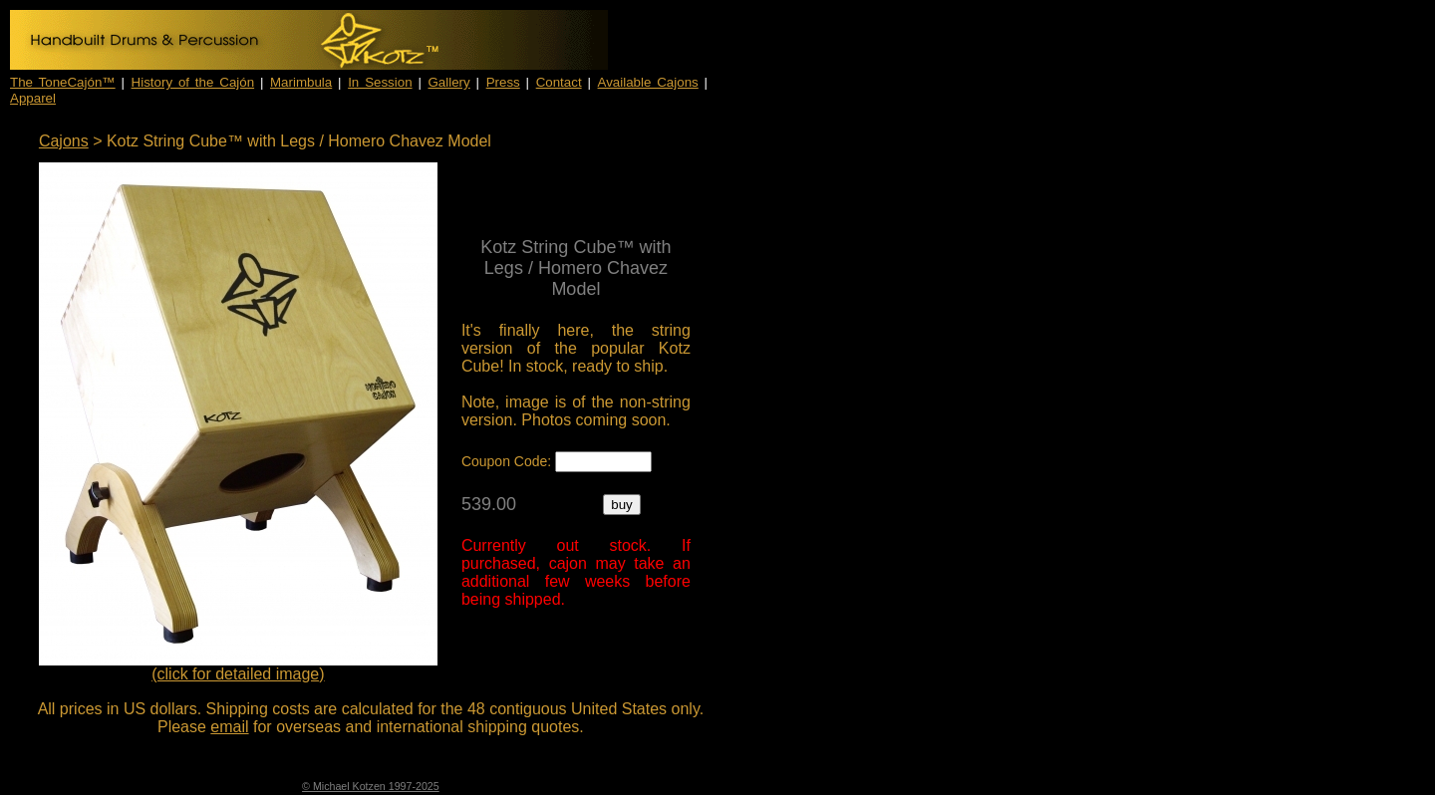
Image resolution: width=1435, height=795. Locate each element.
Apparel (33, 98)
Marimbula (301, 82)
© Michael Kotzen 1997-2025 (370, 786)
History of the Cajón (193, 82)
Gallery (449, 82)
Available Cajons (648, 82)
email (229, 726)
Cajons (64, 140)
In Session (380, 82)
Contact (559, 82)
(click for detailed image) (237, 673)
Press (503, 82)
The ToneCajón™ (63, 82)
